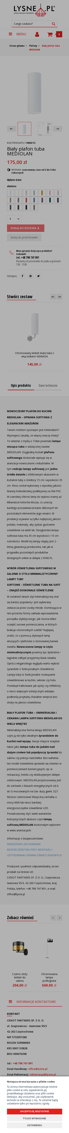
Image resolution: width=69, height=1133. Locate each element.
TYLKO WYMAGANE (34, 1118)
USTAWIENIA (34, 1125)
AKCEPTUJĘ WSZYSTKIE (34, 1111)
